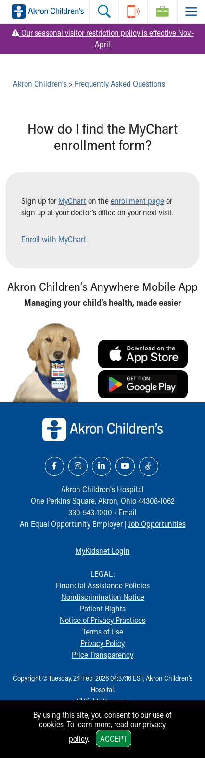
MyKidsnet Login (103, 551)
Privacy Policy (102, 643)
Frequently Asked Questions (120, 83)
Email (127, 512)
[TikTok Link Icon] (148, 466)
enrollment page (137, 201)
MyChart (72, 201)
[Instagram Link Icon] (78, 466)
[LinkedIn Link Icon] (101, 466)
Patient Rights (103, 608)
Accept (113, 738)
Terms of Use (102, 631)
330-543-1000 (90, 512)
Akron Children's (40, 83)
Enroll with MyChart (53, 239)
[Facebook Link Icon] (54, 466)
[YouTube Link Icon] (125, 466)
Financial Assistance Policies (103, 585)
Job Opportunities (157, 524)
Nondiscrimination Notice (102, 597)
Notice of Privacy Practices (102, 620)
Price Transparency (102, 654)
